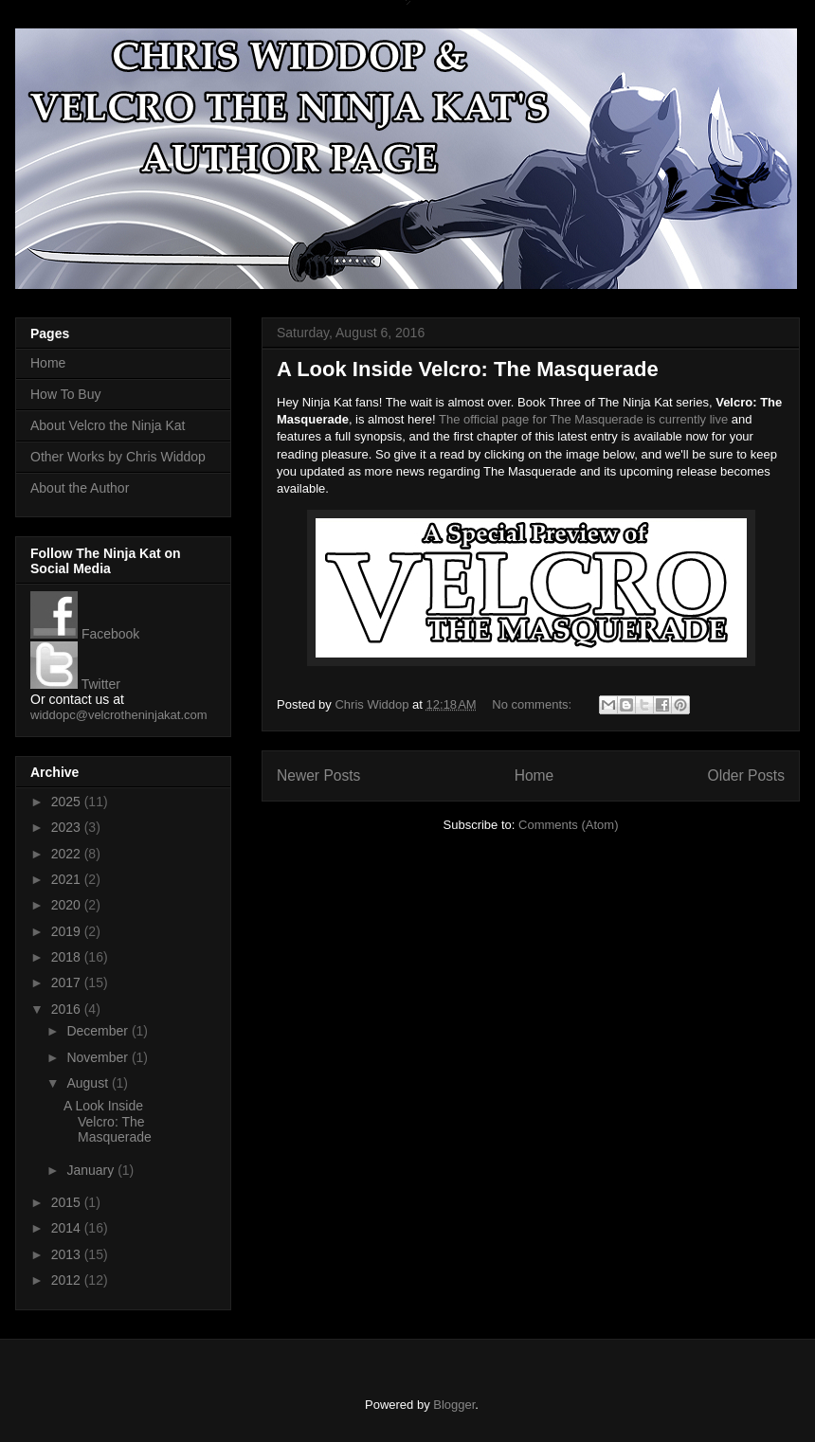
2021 (67, 879)
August (88, 1083)
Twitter (75, 684)
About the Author (79, 488)
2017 (67, 982)
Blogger (454, 1404)
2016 (67, 1009)
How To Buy (65, 394)
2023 (67, 827)
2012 (67, 1280)
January (92, 1170)
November (98, 1057)
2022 (67, 853)
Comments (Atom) (568, 825)
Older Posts (746, 775)
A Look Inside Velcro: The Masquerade (468, 369)
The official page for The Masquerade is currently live (583, 419)
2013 (67, 1254)
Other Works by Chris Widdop (118, 456)
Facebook (84, 633)
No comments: (533, 704)
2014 (67, 1227)
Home (534, 775)
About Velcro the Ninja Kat (107, 425)
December (98, 1030)
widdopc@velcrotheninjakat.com (119, 715)
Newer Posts (318, 775)
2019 (67, 931)
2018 (67, 956)
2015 (67, 1202)
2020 (67, 904)
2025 (67, 801)
